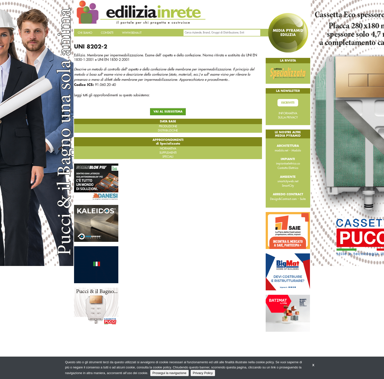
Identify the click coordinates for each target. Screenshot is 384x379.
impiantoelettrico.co (288, 163)
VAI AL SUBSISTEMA (168, 111)
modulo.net (281, 150)
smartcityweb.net (287, 181)
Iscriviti (287, 102)
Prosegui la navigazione (169, 373)
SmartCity (288, 185)
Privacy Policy (203, 373)
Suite (303, 199)
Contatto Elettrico (287, 167)
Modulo (296, 150)
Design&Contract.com (283, 199)
